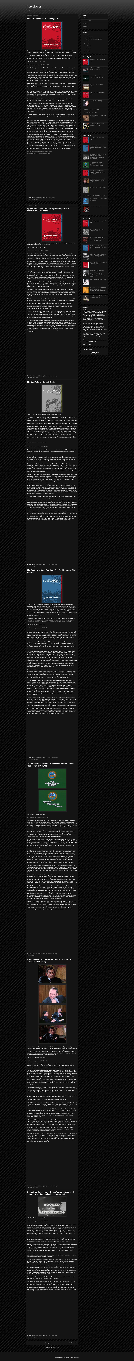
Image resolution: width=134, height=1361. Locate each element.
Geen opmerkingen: (53, 376)
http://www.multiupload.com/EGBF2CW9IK (37, 1061)
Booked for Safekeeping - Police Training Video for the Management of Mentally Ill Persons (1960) (51, 1193)
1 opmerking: (51, 197)
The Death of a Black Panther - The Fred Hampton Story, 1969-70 (98, 147)
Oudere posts (73, 1343)
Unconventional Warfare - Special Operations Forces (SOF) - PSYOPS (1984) (97, 164)
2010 (85, 51)
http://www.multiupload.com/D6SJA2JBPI (37, 628)
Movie (84, 23)
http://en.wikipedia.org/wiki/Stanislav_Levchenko (39, 153)
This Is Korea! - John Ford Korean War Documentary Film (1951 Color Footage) (98, 239)
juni (87, 45)
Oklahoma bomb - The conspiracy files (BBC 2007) (97, 76)
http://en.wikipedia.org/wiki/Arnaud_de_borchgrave (39, 151)
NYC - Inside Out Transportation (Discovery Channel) (98, 68)
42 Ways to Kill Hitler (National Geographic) (94, 195)
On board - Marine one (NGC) (91, 109)
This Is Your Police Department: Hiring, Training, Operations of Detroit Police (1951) (98, 255)
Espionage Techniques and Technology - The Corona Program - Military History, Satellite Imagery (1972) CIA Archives (97, 273)
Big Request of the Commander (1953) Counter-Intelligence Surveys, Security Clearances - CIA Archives (98, 290)
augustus (88, 37)
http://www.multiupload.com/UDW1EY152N (37, 1221)
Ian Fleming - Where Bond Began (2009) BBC (97, 124)
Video (32, 199)
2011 (85, 35)
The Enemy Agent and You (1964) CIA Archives (97, 230)
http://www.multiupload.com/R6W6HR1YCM (38, 64)
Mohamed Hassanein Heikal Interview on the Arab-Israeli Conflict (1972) (97, 180)
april (87, 48)
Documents (86, 20)
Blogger (77, 1357)
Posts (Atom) (56, 1347)
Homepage (48, 1343)
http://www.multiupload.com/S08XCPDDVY (37, 446)
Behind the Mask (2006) (96, 207)
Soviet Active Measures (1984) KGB (43, 18)
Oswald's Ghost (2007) (96, 101)
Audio (84, 18)
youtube (36, 199)
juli (87, 43)
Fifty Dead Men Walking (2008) (98, 279)
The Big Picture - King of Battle (41, 382)
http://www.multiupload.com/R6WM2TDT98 (37, 817)
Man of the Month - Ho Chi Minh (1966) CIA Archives (98, 263)
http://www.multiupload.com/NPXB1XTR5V (37, 250)
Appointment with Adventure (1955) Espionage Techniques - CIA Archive (48, 209)
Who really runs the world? (90, 112)
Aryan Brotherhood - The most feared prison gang (98, 296)
